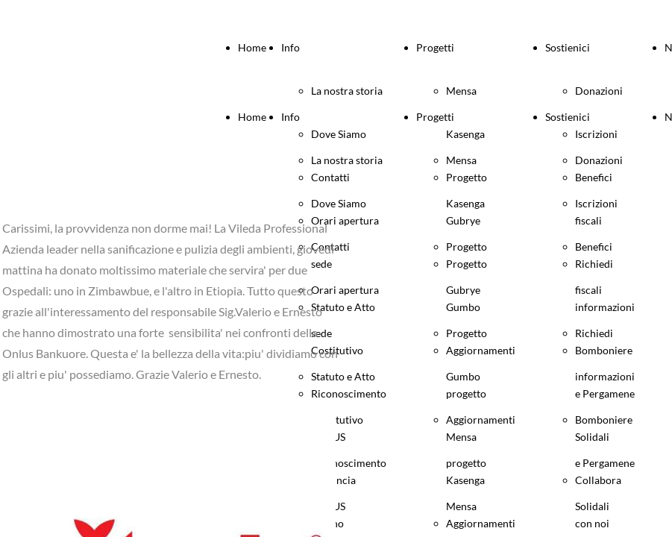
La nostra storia (347, 90)
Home (252, 47)
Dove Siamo (338, 203)
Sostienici (567, 47)
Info (290, 47)
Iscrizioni (596, 203)
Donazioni (599, 90)
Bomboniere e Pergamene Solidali (605, 462)
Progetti (435, 47)
